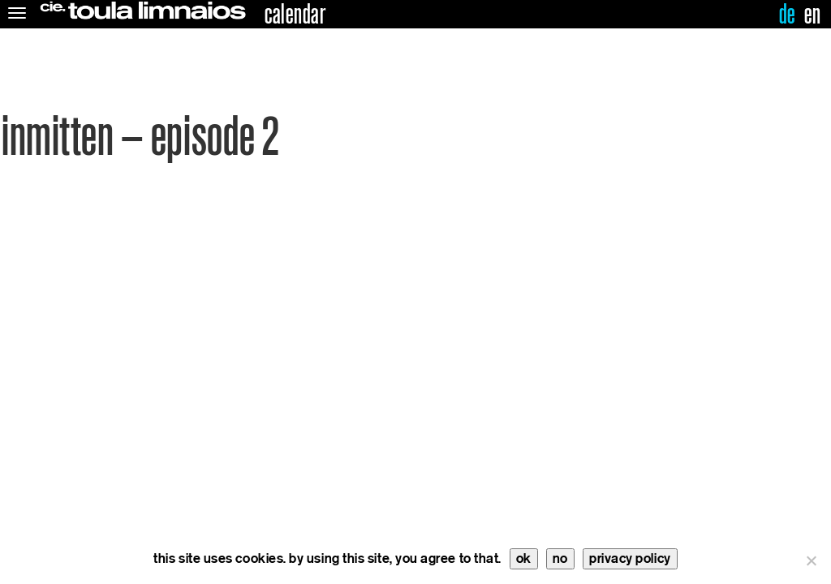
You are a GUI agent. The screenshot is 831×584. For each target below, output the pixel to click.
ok (524, 558)
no (560, 558)
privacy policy (630, 558)
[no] (811, 560)
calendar (295, 14)
